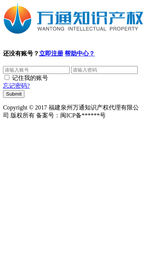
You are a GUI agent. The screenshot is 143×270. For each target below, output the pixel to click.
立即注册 (51, 53)
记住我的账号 (30, 78)
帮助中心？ (80, 53)
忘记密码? (16, 85)
